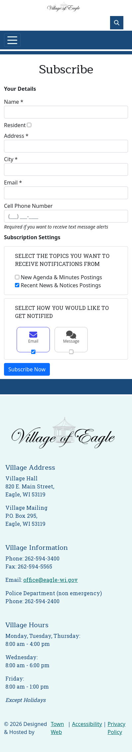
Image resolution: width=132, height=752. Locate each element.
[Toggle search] (116, 22)
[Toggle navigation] (12, 40)
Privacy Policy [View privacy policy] (116, 728)
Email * (13, 182)
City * (11, 159)
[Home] (63, 7)
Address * (16, 135)
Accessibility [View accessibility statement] (87, 724)
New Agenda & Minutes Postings (61, 277)
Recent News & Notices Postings (61, 285)
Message (71, 337)
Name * (13, 101)
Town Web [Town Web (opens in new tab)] (57, 728)
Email (33, 337)
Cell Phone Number (28, 206)
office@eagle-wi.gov (50, 579)
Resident (15, 125)
